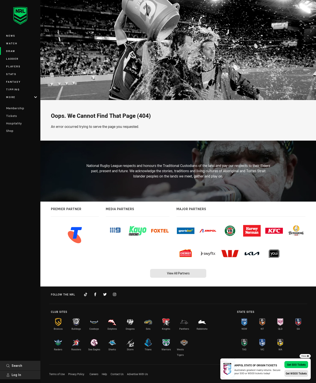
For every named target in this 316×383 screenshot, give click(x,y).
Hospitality (14, 123)
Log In (13, 375)
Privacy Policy (76, 374)
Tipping (13, 89)
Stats (11, 74)
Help (104, 374)
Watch (12, 43)
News (10, 35)
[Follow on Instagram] (114, 294)
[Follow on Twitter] (105, 294)
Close (305, 356)
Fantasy (13, 81)
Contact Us (117, 374)
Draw (10, 51)
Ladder (12, 58)
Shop (9, 131)
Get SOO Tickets (296, 364)
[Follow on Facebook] (95, 294)
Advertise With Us (137, 374)
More (21, 97)
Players (13, 66)
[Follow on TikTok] (85, 294)
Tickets (11, 116)
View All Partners (178, 273)
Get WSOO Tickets (296, 373)
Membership (15, 108)
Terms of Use (57, 374)
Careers (94, 374)
